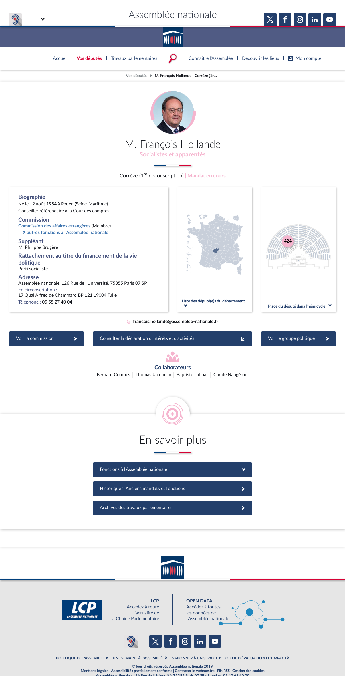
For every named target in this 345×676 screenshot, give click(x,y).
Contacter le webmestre (195, 657)
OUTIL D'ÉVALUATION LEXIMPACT (256, 644)
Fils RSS (223, 657)
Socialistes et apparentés (172, 155)
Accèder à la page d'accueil (173, 35)
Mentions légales (94, 657)
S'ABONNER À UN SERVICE (195, 644)
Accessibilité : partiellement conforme (141, 657)
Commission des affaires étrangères (54, 227)
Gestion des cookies (248, 657)
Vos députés (136, 76)
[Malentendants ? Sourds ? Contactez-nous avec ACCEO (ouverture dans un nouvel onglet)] (131, 628)
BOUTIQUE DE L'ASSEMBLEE (80, 644)
